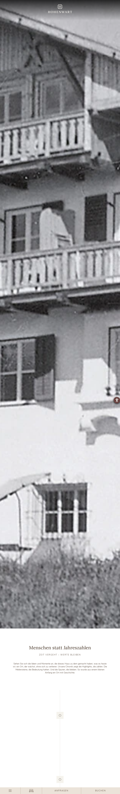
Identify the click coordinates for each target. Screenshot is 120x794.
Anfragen (62, 790)
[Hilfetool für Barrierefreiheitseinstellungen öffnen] (117, 400)
